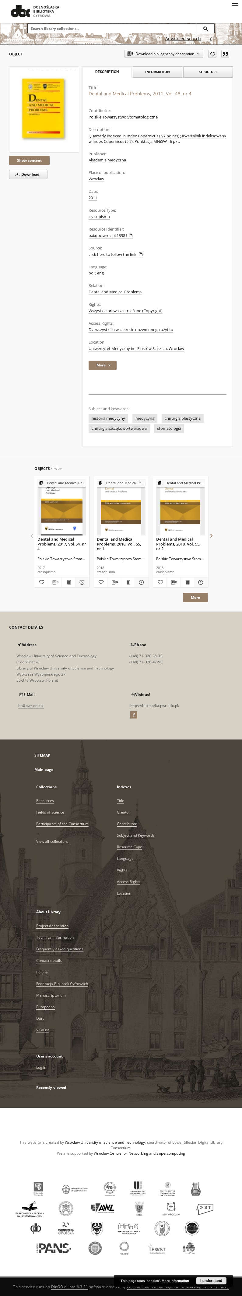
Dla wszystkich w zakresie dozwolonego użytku (131, 329)
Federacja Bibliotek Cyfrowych (62, 983)
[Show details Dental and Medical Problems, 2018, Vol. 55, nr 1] (140, 582)
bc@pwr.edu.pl (31, 705)
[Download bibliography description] (54, 582)
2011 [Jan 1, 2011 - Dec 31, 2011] (93, 197)
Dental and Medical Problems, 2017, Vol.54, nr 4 (61, 543)
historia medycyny (108, 418)
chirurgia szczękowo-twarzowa (119, 428)
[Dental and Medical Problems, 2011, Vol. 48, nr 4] (44, 109)
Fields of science (50, 812)
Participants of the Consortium (62, 823)
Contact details (49, 960)
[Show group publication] (62, 483)
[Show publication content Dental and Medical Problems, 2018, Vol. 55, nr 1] (128, 582)
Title (121, 800)
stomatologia (169, 428)
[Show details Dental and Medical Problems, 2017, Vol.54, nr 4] (81, 582)
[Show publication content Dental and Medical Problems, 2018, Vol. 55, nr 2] (187, 582)
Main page (44, 769)
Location (124, 893)
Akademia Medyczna (107, 160)
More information (175, 1281)
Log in (41, 1067)
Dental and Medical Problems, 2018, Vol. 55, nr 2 (178, 543)
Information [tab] (157, 71)
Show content (29, 160)
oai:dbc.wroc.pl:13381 (111, 235)
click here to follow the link (116, 254)
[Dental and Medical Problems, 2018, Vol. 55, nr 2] (180, 507)
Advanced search (183, 38)
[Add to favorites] (212, 54)
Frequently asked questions (59, 949)
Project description (52, 925)
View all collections (52, 841)
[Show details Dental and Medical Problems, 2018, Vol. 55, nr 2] (200, 582)
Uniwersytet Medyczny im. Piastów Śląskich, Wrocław (136, 348)
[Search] (206, 28)
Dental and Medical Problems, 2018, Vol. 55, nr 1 (119, 543)
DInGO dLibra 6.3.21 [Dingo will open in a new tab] (69, 1286)
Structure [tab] (208, 71)
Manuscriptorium (51, 995)
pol (91, 273)
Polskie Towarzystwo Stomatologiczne (123, 117)
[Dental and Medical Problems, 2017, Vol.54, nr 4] (62, 507)
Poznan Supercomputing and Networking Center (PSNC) (178, 1286)
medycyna (144, 418)
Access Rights (129, 881)
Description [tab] (107, 72)
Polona (42, 972)
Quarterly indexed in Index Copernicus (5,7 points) (134, 136)
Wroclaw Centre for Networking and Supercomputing (139, 1153)
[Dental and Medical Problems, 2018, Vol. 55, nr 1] (121, 507)
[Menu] (235, 5)
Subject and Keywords (136, 835)
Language (125, 858)
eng (100, 273)
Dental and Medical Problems (115, 292)
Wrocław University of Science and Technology (105, 1142)
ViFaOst (42, 1030)
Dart (40, 1018)
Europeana (45, 1006)
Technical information (55, 937)
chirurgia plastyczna (183, 418)
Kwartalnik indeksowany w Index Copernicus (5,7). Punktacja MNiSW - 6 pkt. (157, 138)
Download (26, 174)
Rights (122, 870)
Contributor (127, 823)
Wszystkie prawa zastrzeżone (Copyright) (126, 310)
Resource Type (129, 846)
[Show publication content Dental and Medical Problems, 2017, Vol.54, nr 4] (68, 582)
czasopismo (99, 216)
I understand (211, 1281)
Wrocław (96, 179)
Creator (123, 812)
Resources (45, 800)
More (195, 597)
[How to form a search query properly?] (211, 38)
